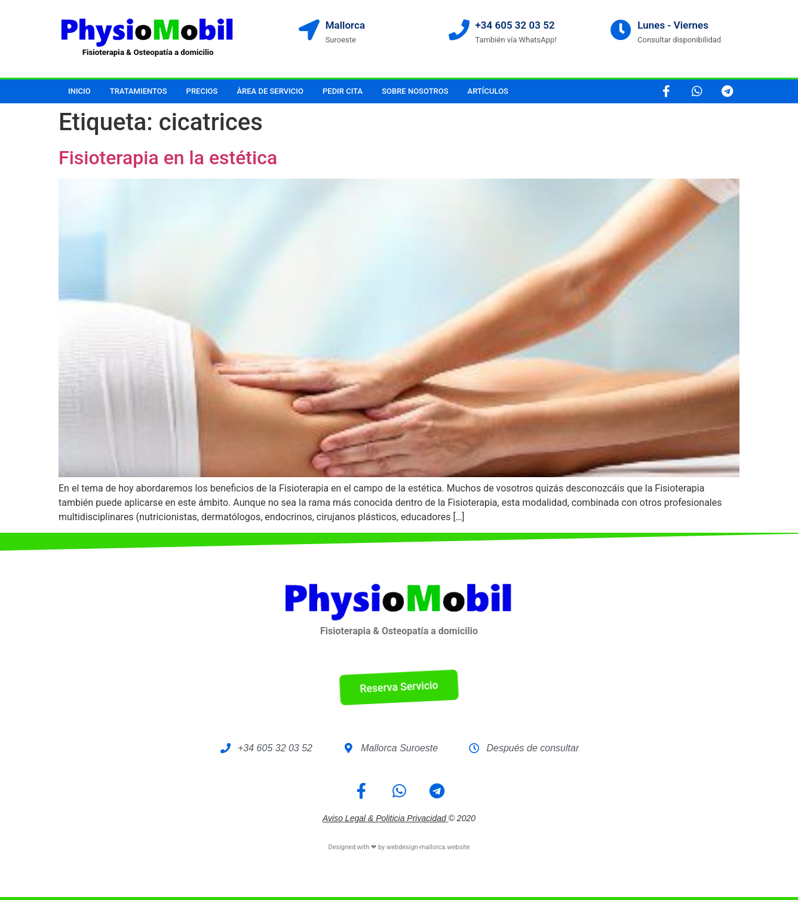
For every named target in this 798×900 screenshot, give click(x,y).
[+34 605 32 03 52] (459, 29)
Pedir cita (343, 91)
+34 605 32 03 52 (515, 25)
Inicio (79, 91)
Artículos (488, 91)
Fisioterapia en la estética (168, 157)
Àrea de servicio (270, 91)
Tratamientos (138, 91)
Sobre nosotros (415, 91)
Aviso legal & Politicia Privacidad (384, 818)
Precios (202, 91)
